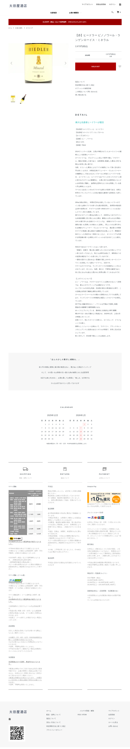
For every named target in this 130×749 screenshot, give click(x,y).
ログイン (112, 4)
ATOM (93, 716)
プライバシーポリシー (65, 732)
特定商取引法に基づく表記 (84, 85)
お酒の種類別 (74, 13)
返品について (80, 82)
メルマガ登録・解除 (93, 712)
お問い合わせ (115, 728)
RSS (87, 716)
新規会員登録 (101, 4)
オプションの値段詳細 (83, 88)
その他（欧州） (20, 28)
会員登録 (114, 716)
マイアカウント (87, 4)
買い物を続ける (80, 95)
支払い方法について (64, 724)
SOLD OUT (95, 66)
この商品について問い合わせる (86, 92)
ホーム (10, 28)
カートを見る (115, 724)
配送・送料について (64, 716)
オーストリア (32, 28)
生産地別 (53, 13)
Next (65, 63)
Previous (12, 63)
